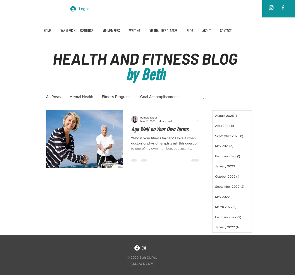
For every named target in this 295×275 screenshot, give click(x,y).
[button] (202, 97)
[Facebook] (137, 248)
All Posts (53, 97)
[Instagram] (143, 248)
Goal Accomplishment (159, 97)
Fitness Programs (116, 97)
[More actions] (199, 119)
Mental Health (81, 97)
